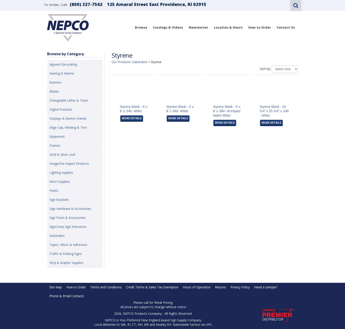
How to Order (259, 27)
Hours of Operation (197, 287)
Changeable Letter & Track (69, 100)
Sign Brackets (59, 199)
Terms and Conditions (106, 287)
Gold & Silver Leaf (62, 154)
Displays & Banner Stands (68, 118)
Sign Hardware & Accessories (70, 209)
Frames (55, 145)
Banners (55, 82)
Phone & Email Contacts (66, 296)
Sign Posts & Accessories (68, 218)
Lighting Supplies (61, 172)
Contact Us (286, 27)
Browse (141, 27)
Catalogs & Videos (168, 27)
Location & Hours (228, 27)
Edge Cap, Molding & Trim (68, 127)
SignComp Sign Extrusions (68, 227)
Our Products (121, 62)
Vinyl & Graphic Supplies (66, 263)
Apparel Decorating (63, 64)
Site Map (55, 287)
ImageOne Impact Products (69, 163)
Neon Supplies (60, 181)
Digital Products (61, 109)
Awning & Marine (62, 73)
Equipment (57, 136)
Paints (54, 190)
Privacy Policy (240, 287)
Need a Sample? (265, 287)
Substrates (57, 236)
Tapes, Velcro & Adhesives (68, 245)
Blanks (54, 91)
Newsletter (198, 27)
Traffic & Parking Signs (66, 254)
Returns (220, 287)
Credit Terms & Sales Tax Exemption (152, 287)
